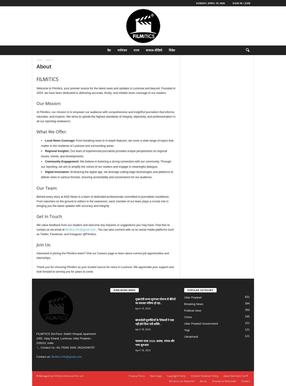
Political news (192, 310)
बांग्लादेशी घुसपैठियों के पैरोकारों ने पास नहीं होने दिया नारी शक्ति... (154, 322)
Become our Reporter (182, 381)
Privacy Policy (137, 376)
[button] (247, 50)
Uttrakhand (191, 336)
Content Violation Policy (205, 376)
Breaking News (193, 304)
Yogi (187, 330)
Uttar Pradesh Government (201, 323)
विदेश (172, 50)
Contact (245, 381)
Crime (188, 317)
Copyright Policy (176, 376)
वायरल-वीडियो (154, 50)
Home (39, 59)
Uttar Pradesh (193, 297)
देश (109, 50)
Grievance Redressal (224, 381)
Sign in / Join (241, 3)
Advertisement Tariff (236, 376)
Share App (156, 376)
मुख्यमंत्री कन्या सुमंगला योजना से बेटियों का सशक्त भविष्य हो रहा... (155, 301)
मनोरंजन (122, 50)
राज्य (136, 50)
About (203, 381)
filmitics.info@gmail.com (80, 229)
